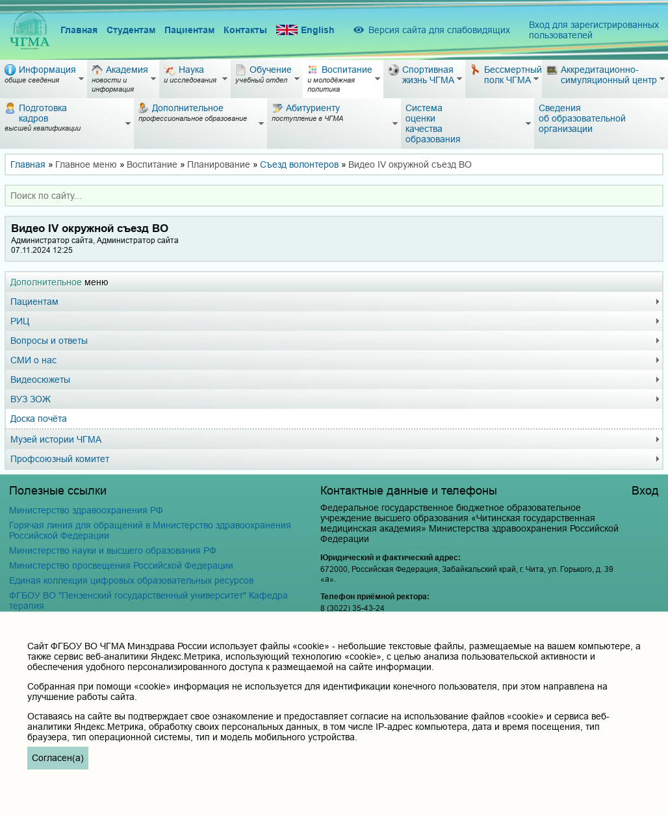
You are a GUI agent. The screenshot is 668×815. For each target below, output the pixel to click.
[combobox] (334, 196)
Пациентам (189, 30)
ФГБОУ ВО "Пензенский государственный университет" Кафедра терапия (148, 600)
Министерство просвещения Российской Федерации (121, 565)
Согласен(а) (58, 758)
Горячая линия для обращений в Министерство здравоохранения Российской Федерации (150, 530)
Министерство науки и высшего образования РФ (112, 550)
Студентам (131, 30)
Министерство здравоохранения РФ (86, 510)
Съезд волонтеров (299, 164)
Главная (78, 30)
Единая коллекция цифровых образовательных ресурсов (131, 580)
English (305, 30)
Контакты (245, 30)
